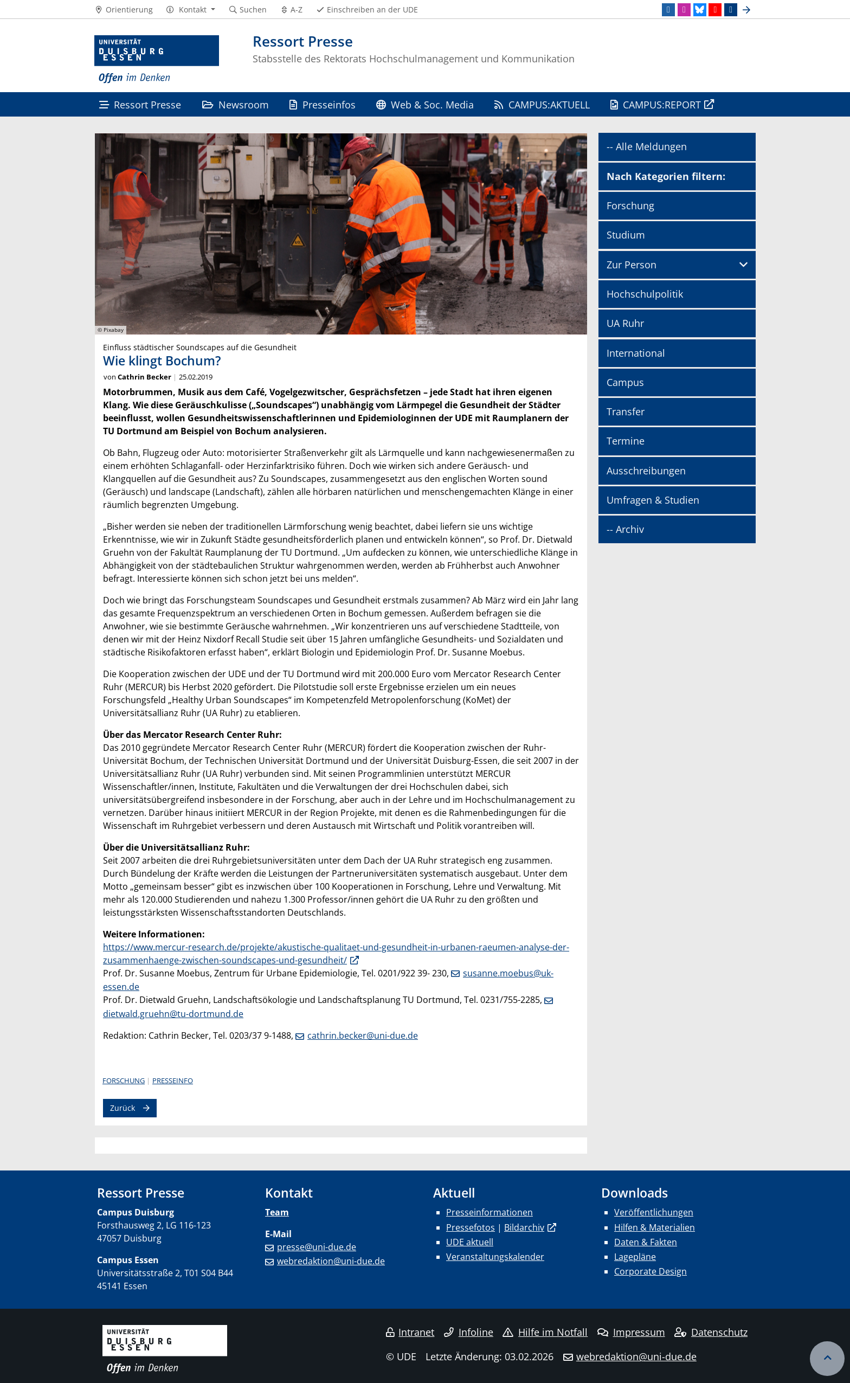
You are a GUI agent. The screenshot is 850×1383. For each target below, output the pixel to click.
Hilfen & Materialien (654, 1227)
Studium (626, 234)
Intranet (410, 1332)
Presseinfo (172, 1080)
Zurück (122, 1108)
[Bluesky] (699, 9)
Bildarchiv (524, 1227)
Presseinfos (322, 104)
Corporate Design (650, 1271)
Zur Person (631, 264)
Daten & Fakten (645, 1242)
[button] (190, 9)
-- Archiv (625, 529)
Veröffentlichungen (653, 1212)
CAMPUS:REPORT (655, 104)
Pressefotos (470, 1227)
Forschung (123, 1080)
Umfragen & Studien (653, 499)
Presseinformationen (489, 1212)
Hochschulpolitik (645, 293)
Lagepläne (635, 1257)
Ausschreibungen (646, 470)
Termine (626, 440)
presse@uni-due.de (316, 1247)
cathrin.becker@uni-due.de (362, 1035)
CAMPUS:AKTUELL (541, 104)
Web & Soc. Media (425, 104)
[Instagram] (684, 9)
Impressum (631, 1332)
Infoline (468, 1332)
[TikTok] (730, 9)
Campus (625, 382)
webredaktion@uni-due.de (331, 1261)
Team (277, 1212)
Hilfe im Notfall (545, 1332)
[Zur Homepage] (156, 59)
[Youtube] (715, 9)
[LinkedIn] (668, 9)
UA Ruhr (625, 323)
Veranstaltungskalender (495, 1257)
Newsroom (235, 104)
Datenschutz (711, 1332)
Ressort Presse (140, 104)
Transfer (626, 411)
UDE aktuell (469, 1242)
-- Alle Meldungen (647, 146)
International (636, 352)
